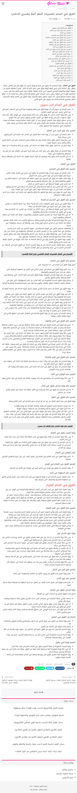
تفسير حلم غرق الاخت (63, 73)
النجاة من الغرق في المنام (62, 78)
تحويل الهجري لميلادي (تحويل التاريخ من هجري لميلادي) (38, 729)
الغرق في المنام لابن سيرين (61, 28)
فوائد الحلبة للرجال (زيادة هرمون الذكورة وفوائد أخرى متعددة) (17, 681)
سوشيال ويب (34, 789)
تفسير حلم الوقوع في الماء (62, 47)
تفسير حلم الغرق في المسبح (61, 35)
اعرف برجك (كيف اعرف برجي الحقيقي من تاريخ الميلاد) (38, 751)
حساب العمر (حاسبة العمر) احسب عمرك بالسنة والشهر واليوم (38, 744)
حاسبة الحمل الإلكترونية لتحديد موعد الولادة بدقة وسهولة (38, 708)
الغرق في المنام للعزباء (63, 63)
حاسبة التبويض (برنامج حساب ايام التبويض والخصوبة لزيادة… (38, 715)
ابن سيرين (67, 664)
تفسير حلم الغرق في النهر (61, 51)
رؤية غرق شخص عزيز (64, 68)
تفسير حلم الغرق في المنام (62, 40)
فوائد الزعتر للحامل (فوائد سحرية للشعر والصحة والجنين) (60, 681)
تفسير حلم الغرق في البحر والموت (60, 42)
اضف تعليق (38, 692)
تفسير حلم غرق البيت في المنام (60, 30)
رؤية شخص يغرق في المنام (62, 75)
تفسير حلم (49, 664)
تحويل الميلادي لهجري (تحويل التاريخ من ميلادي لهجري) (38, 737)
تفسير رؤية (41, 664)
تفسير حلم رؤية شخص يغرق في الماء (58, 49)
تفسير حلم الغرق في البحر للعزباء (60, 66)
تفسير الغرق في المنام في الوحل (59, 59)
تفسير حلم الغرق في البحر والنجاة (60, 44)
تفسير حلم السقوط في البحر (60, 61)
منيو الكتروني (67, 777)
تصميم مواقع (67, 769)
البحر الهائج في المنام (62, 56)
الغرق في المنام (65, 33)
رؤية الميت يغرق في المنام (61, 54)
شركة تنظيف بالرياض (64, 773)
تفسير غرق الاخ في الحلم (62, 71)
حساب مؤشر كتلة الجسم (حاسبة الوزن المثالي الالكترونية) (38, 722)
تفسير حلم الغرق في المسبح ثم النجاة (58, 37)
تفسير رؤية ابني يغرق (63, 80)
